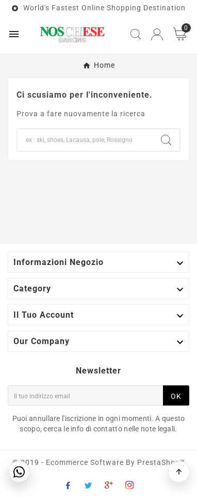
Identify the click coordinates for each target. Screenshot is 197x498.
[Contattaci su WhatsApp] (19, 472)
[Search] (85, 140)
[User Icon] (157, 34)
